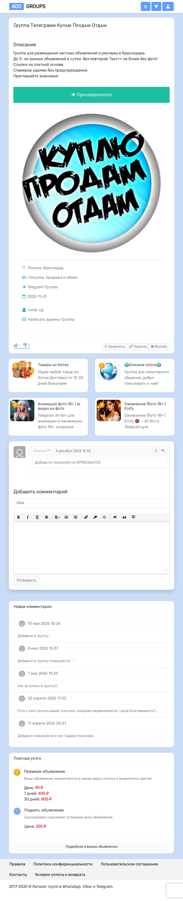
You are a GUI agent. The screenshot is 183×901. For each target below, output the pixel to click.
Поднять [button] (138, 347)
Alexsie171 (42, 450)
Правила (17, 864)
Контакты (18, 874)
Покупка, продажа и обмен (50, 277)
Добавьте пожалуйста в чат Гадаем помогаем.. (56, 736)
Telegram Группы (42, 287)
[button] (156, 6)
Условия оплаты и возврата (60, 874)
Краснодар (53, 268)
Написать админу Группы (48, 319)
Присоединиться (91, 94)
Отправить (26, 580)
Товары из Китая (53, 365)
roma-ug (33, 310)
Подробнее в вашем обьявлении (92, 847)
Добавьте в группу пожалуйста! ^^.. (47, 661)
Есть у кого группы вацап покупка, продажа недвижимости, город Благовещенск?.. (88, 711)
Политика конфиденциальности (63, 864)
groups (27, 6)
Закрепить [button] (114, 347)
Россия (34, 268)
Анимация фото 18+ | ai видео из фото (59, 406)
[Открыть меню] (145, 6)
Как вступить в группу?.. (38, 686)
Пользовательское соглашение (129, 864)
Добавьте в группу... (34, 636)
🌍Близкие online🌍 (142, 365)
